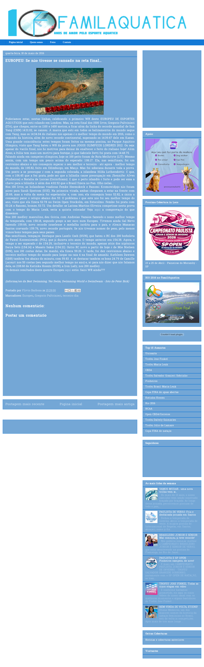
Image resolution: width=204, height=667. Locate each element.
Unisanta (151, 353)
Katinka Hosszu (155, 398)
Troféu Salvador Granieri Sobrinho (166, 376)
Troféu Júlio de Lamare (159, 425)
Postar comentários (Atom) (76, 414)
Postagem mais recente (24, 404)
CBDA (148, 370)
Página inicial (16, 42)
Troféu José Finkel (156, 359)
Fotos (53, 42)
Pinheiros (151, 381)
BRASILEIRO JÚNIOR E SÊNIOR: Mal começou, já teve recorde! (178, 536)
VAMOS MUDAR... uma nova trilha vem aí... (176, 490)
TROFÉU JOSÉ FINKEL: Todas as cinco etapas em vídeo (178, 585)
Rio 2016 (150, 403)
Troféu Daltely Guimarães (160, 420)
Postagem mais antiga (116, 404)
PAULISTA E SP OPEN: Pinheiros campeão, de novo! (176, 559)
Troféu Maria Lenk (156, 365)
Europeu (27, 296)
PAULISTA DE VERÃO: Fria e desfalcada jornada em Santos (177, 513)
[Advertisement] (36, 88)
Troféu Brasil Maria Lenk (160, 387)
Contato (67, 42)
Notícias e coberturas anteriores (164, 640)
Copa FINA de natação (158, 431)
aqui (97, 210)
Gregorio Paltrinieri (48, 296)
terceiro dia (70, 296)
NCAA (148, 409)
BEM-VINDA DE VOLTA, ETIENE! (178, 607)
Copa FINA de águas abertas (162, 392)
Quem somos (36, 42)
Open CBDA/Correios (157, 414)
